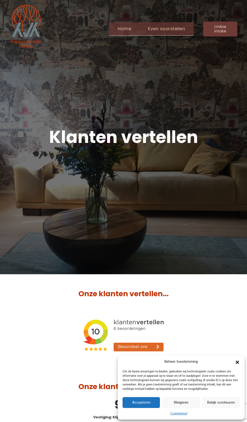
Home (124, 29)
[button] (237, 361)
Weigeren (181, 402)
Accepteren (141, 402)
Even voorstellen (166, 29)
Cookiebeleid (178, 413)
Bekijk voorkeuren (221, 402)
